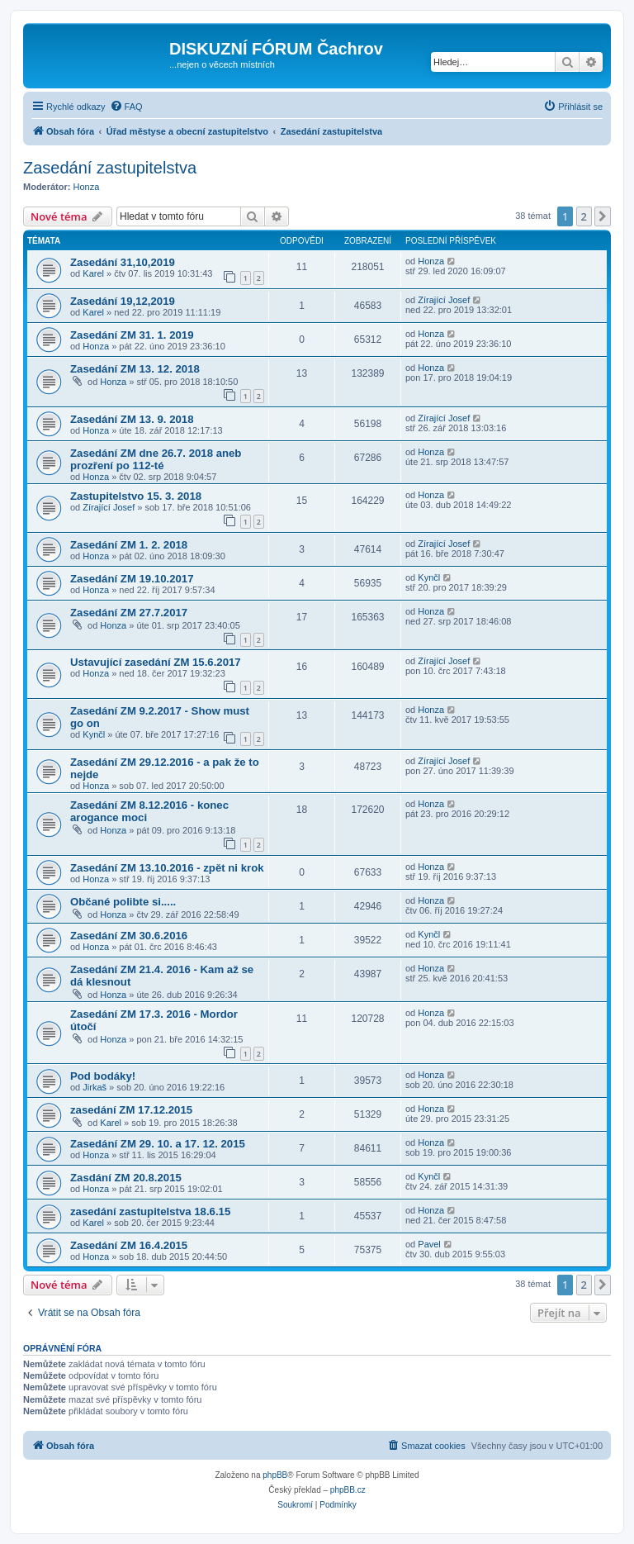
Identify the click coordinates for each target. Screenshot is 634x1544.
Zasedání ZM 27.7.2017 (128, 612)
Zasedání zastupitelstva (109, 168)
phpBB (275, 1475)
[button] (602, 216)
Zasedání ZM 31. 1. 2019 (132, 335)
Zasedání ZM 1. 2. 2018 (128, 545)
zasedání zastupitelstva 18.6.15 (150, 1211)
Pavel (429, 1244)
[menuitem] (126, 106)
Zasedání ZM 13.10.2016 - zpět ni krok (167, 868)
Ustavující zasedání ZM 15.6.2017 (155, 662)
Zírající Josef (444, 300)
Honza (86, 187)
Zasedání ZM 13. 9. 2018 (132, 419)
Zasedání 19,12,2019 (122, 301)
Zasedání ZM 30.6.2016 (128, 935)
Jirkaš (94, 1087)
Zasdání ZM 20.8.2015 (126, 1177)
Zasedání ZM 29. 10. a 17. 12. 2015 (157, 1144)
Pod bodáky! (102, 1076)
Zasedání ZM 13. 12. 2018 (135, 369)
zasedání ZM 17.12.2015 (131, 1110)
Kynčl (429, 577)
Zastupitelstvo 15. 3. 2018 (135, 496)
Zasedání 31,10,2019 (122, 262)
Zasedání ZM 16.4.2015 (128, 1245)
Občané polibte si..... (123, 902)
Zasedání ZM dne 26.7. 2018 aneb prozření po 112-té (155, 459)
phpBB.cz (348, 1489)
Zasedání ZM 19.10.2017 (132, 578)
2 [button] (584, 216)
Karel (93, 273)
